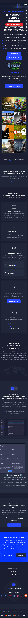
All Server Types (13, 301)
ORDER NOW (21, 555)
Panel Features (14, 58)
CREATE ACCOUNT (8, 555)
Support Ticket (14, 328)
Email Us (14, 326)
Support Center (14, 525)
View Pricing (14, 54)
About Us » (14, 181)
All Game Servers (14, 161)
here (12, 408)
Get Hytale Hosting (14, 86)
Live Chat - (14, 324)
